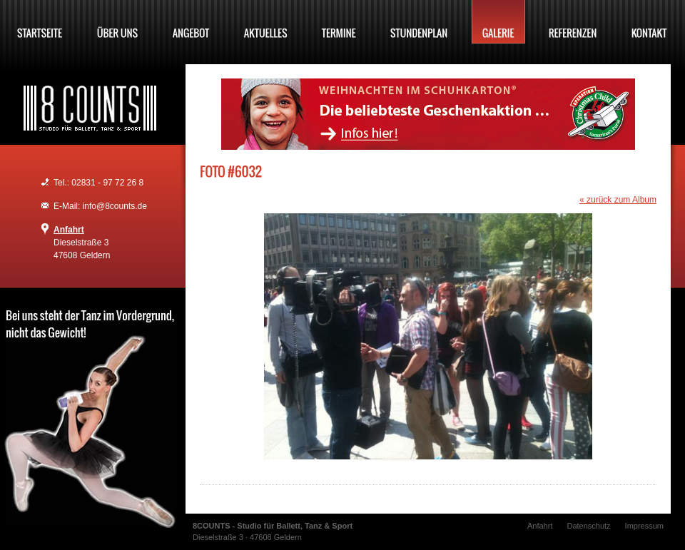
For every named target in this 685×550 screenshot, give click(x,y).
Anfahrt (69, 230)
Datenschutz (588, 525)
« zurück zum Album (617, 200)
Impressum (644, 525)
